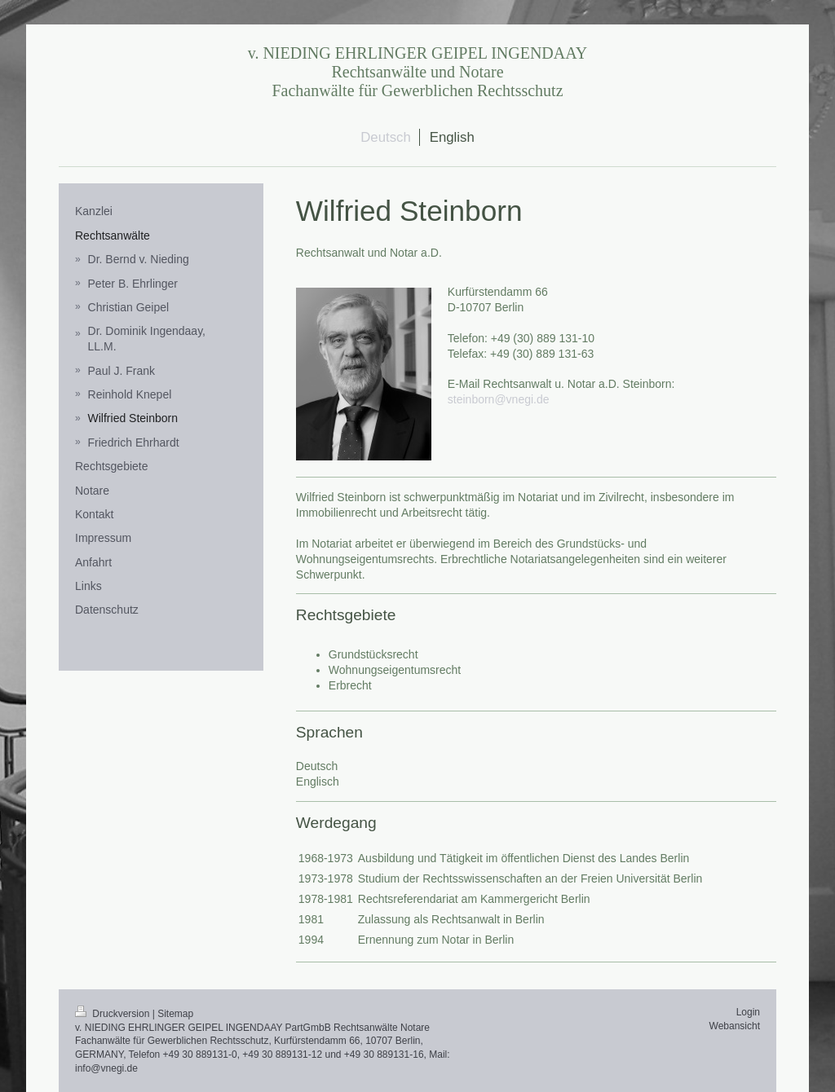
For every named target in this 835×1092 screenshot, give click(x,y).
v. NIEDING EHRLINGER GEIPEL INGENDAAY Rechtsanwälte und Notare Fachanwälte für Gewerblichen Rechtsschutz (418, 71)
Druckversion (113, 1013)
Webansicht (734, 1026)
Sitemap (175, 1013)
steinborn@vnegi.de (499, 399)
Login (748, 1012)
